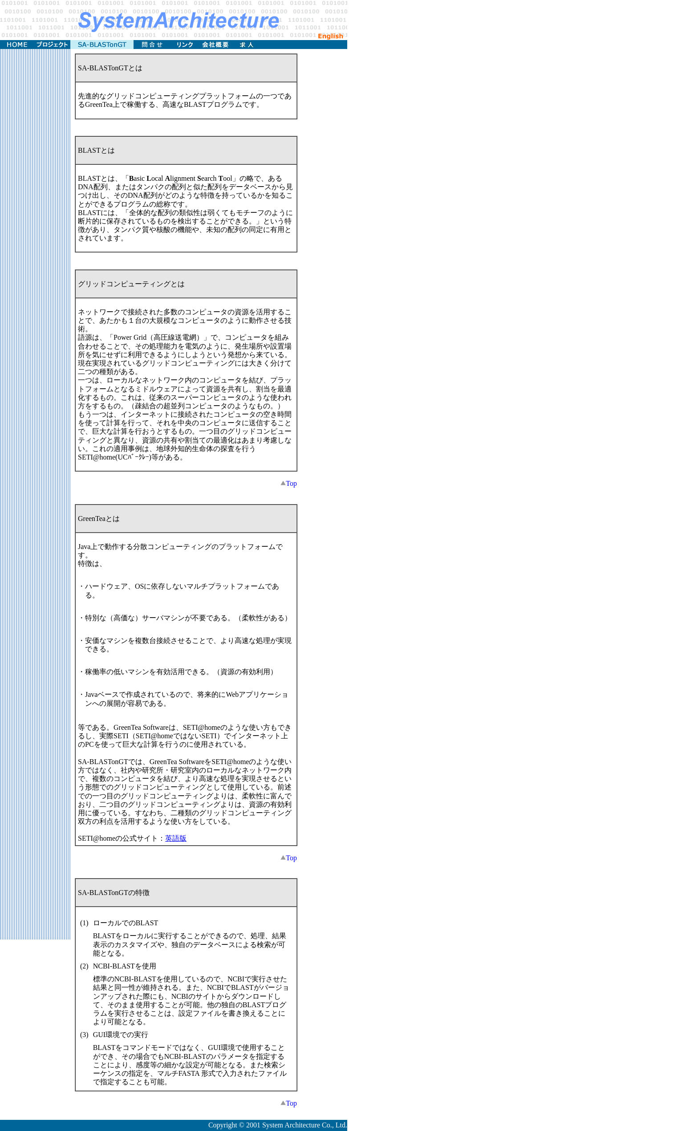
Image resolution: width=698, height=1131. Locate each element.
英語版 (176, 838)
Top (288, 483)
